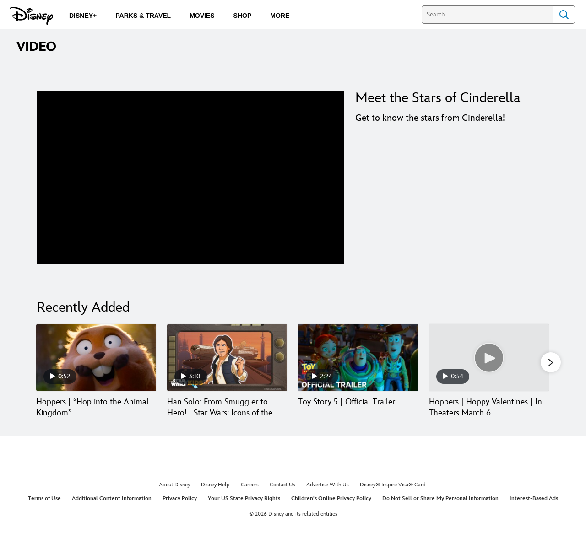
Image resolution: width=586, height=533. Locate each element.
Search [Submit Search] (564, 14)
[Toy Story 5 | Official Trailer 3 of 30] (358, 357)
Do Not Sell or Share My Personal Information (440, 498)
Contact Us (282, 485)
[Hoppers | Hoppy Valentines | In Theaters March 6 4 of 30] (489, 357)
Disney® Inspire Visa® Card (393, 485)
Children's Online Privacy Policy (331, 498)
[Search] (487, 14)
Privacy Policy (180, 498)
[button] (551, 363)
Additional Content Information (112, 498)
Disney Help (215, 485)
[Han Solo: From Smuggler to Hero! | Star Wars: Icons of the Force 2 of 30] (227, 357)
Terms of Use (44, 498)
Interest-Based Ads (534, 498)
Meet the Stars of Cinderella (438, 98)
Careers (250, 485)
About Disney (174, 485)
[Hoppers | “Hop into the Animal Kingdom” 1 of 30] (96, 357)
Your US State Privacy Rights (244, 498)
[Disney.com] (31, 16)
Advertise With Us (327, 485)
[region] (190, 177)
